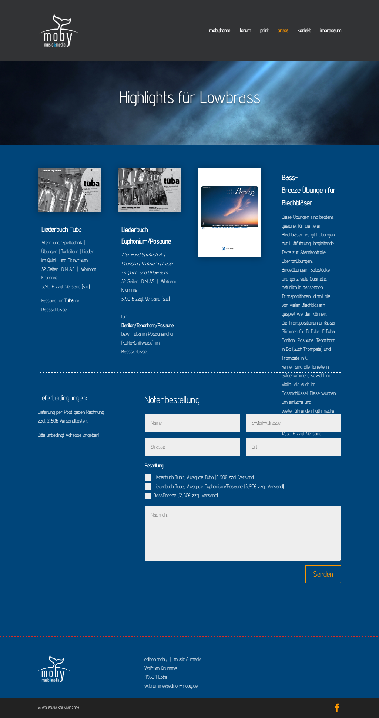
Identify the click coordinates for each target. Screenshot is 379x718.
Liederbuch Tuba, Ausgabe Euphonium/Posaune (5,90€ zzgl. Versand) (214, 486)
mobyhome (219, 30)
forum (245, 30)
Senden (323, 574)
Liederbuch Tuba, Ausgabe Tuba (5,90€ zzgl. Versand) (200, 477)
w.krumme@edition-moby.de (171, 686)
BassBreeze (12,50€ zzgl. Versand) (181, 495)
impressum (330, 30)
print (264, 30)
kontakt (304, 30)
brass (283, 30)
